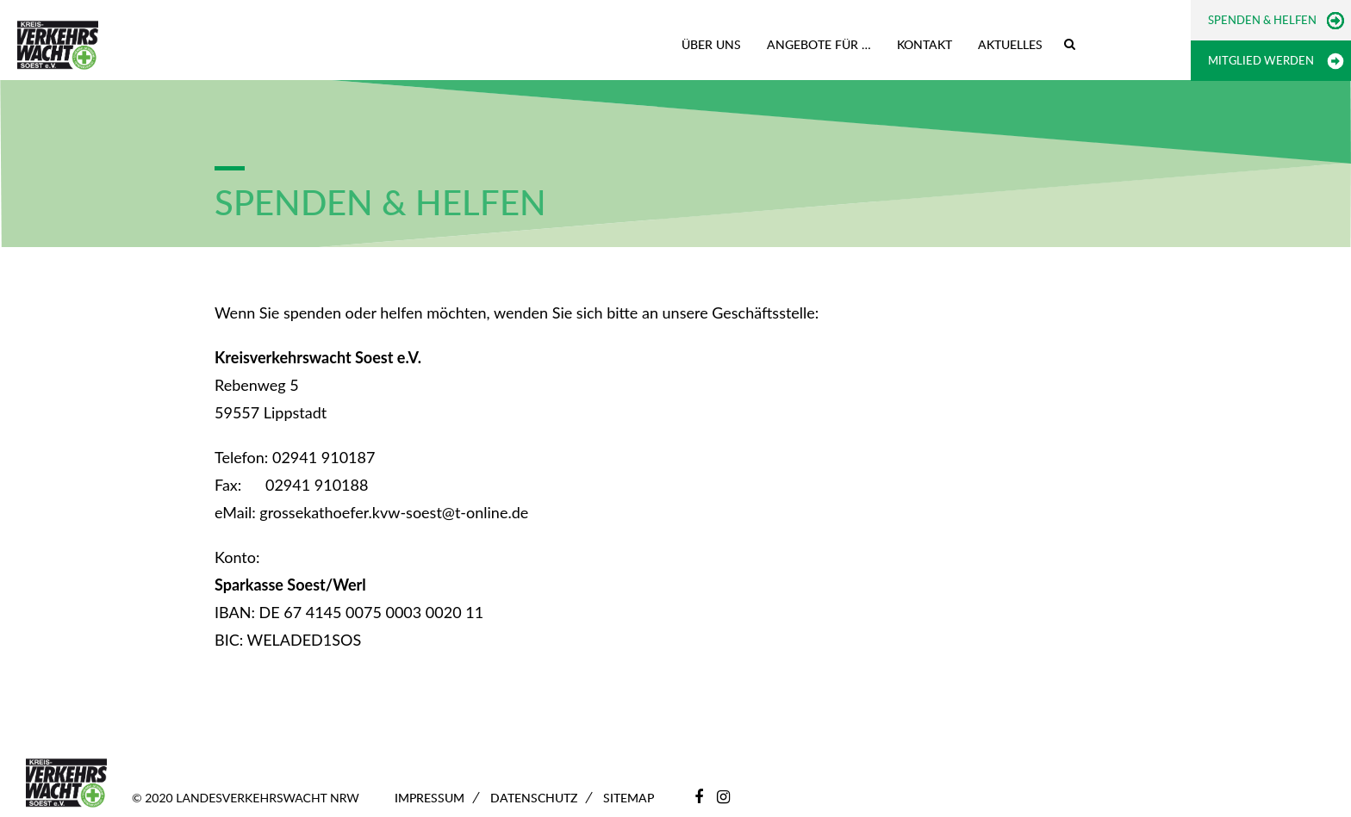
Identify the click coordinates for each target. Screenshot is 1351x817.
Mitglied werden (1261, 60)
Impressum (429, 797)
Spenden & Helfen (1262, 20)
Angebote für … (819, 44)
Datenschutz (533, 797)
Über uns (711, 44)
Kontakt (924, 44)
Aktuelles (1010, 44)
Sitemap (628, 797)
